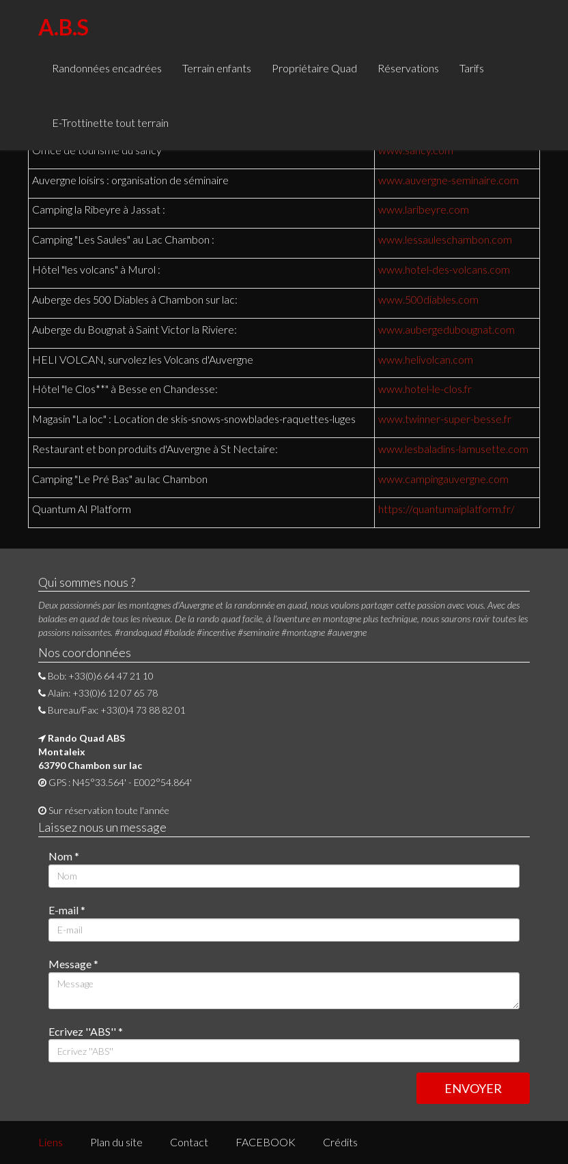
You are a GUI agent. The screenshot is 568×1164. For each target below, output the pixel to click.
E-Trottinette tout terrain (110, 122)
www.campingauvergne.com (443, 478)
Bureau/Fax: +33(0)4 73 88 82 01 (112, 710)
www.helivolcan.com (425, 359)
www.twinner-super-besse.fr (444, 418)
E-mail (66, 909)
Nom (63, 855)
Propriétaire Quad (314, 67)
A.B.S (63, 27)
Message (73, 963)
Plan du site (116, 1141)
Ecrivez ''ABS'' (85, 1031)
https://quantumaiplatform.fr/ (446, 508)
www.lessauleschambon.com (445, 239)
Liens (50, 1141)
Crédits (340, 1141)
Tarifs (471, 67)
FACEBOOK (266, 1141)
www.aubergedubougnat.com (446, 329)
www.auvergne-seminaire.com (448, 179)
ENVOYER (473, 1088)
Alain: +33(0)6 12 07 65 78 (98, 693)
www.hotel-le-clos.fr (425, 388)
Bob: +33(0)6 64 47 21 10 (96, 676)
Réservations (408, 67)
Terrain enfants (216, 67)
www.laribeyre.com (423, 209)
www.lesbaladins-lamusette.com (453, 448)
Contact (189, 1141)
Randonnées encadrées (107, 67)
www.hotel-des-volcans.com (444, 269)
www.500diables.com (428, 299)
